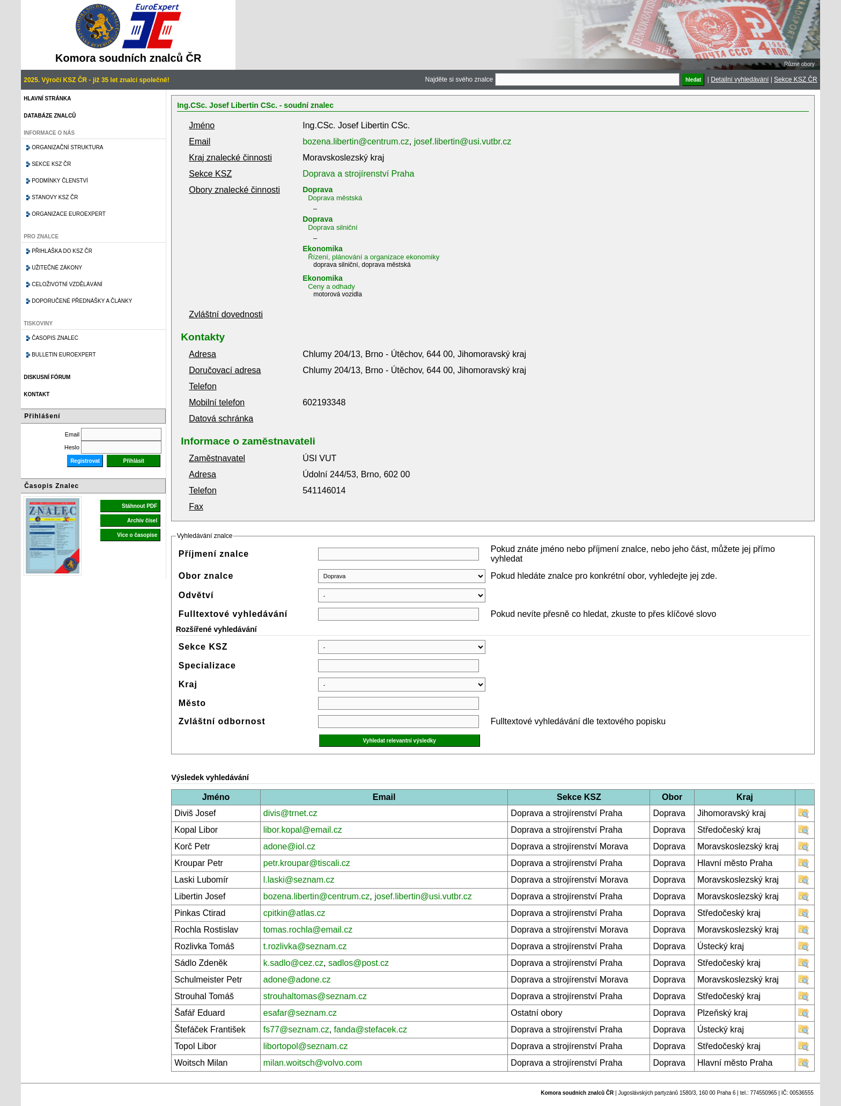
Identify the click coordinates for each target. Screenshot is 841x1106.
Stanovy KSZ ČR (55, 197)
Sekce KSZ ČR (795, 79)
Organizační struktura (67, 147)
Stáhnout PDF (139, 506)
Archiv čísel (142, 520)
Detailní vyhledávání (740, 79)
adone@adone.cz (297, 979)
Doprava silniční (333, 227)
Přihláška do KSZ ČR (62, 251)
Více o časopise (137, 535)
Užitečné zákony (57, 268)
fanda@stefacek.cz (370, 1029)
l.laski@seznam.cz (299, 879)
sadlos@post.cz (358, 962)
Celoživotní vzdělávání (67, 284)
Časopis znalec (55, 338)
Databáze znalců (50, 116)
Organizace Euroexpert (69, 214)
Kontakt (36, 394)
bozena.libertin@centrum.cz (356, 141)
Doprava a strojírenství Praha (358, 173)
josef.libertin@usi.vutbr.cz (463, 141)
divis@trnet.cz (290, 813)
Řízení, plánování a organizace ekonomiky (373, 257)
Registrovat (85, 461)
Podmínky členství (60, 181)
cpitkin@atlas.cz (294, 913)
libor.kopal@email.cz (302, 829)
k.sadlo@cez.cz (293, 962)
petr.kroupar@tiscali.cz (306, 863)
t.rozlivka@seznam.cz (305, 946)
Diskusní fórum (47, 377)
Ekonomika (323, 248)
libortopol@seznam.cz (305, 1046)
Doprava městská (335, 198)
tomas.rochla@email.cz (308, 929)
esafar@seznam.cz (300, 1012)
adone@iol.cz (289, 846)
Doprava (318, 189)
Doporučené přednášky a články (82, 301)
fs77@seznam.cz (296, 1029)
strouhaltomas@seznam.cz (315, 996)
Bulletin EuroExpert (63, 355)
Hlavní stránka (47, 98)
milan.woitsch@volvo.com (312, 1062)
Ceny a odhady (331, 286)
